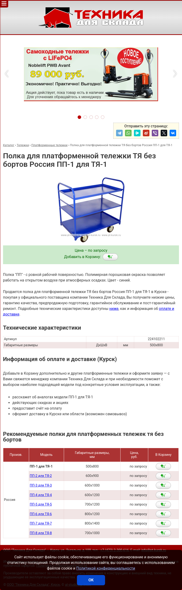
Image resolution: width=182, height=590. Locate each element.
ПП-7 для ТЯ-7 (41, 523)
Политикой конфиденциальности (105, 568)
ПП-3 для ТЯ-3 (41, 485)
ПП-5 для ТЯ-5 (41, 504)
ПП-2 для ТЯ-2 (41, 476)
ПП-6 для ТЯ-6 (41, 514)
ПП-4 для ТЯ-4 (41, 495)
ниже (113, 308)
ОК (91, 580)
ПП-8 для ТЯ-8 (41, 533)
